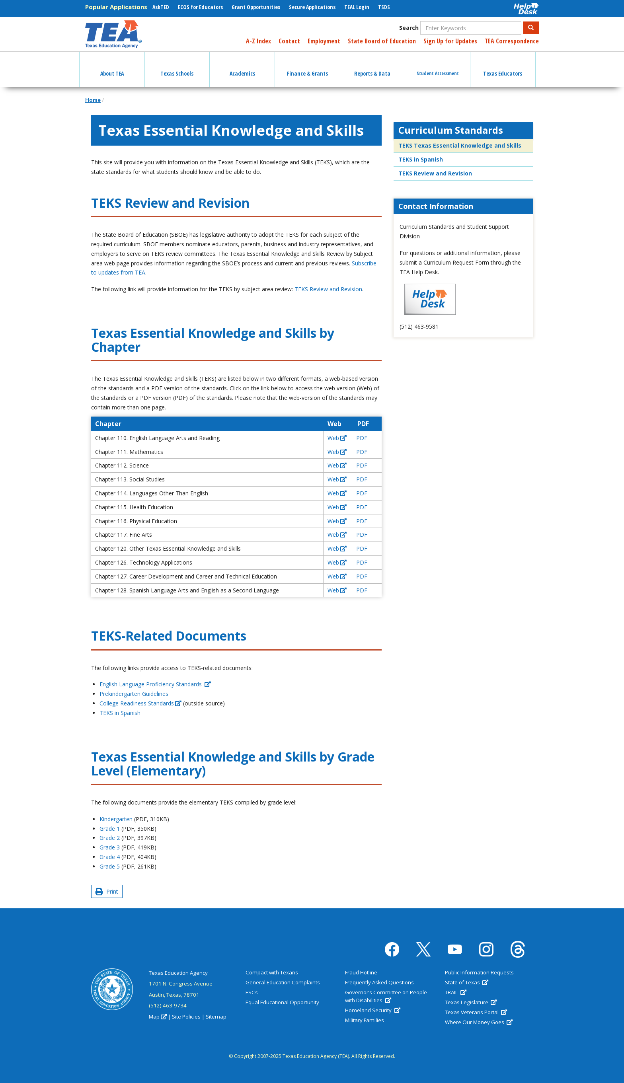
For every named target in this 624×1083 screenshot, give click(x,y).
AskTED (160, 7)
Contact (289, 41)
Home (93, 99)
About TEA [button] (112, 66)
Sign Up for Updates (450, 41)
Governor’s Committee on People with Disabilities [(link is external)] (386, 996)
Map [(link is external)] (158, 1016)
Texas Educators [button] (502, 66)
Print (107, 891)
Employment (324, 41)
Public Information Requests (479, 972)
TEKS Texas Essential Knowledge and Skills (459, 145)
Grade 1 (109, 828)
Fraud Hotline (361, 972)
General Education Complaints (283, 982)
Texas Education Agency (178, 972)
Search (409, 27)
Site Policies (186, 1016)
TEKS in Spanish (119, 713)
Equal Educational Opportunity (282, 1002)
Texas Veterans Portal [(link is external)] (476, 1012)
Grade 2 (109, 837)
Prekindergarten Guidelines (133, 693)
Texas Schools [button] (176, 66)
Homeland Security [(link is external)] (372, 1010)
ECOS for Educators (200, 7)
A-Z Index (258, 41)
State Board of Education (382, 41)
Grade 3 (109, 847)
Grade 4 (109, 857)
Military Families (364, 1020)
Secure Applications (312, 7)
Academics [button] (242, 66)
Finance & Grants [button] (307, 66)
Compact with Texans (272, 972)
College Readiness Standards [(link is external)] (140, 703)
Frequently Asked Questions (379, 982)
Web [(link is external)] (337, 438)
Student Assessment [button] (438, 66)
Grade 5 (109, 866)
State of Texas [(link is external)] (466, 982)
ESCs (252, 992)
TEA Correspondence (512, 41)
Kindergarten (116, 819)
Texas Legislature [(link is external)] (471, 1002)
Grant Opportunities (256, 7)
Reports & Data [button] (372, 66)
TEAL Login (356, 7)
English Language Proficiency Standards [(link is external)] (155, 684)
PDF (361, 438)
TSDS (384, 7)
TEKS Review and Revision (328, 289)
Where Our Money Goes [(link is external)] (479, 1022)
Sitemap (216, 1016)
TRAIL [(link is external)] (455, 992)
